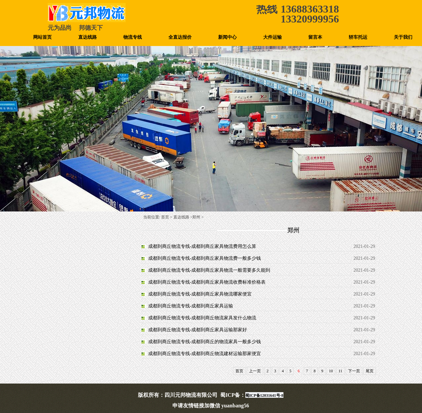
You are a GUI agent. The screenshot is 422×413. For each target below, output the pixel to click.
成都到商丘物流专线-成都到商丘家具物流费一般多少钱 (204, 258)
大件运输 (272, 37)
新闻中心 (227, 37)
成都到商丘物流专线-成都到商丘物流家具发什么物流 (202, 317)
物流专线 (132, 37)
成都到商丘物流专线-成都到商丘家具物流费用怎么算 (202, 246)
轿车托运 (358, 37)
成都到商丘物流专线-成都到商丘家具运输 (190, 305)
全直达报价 (180, 37)
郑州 (196, 217)
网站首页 (42, 37)
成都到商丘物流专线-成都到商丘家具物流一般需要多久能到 (209, 270)
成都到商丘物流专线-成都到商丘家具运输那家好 (197, 329)
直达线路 (87, 37)
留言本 (315, 37)
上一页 (255, 371)
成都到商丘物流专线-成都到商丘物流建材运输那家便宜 (204, 353)
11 (340, 371)
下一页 (354, 371)
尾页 (370, 371)
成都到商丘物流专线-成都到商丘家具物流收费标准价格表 (207, 282)
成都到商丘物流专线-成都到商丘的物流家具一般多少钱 (204, 341)
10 (331, 371)
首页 (165, 217)
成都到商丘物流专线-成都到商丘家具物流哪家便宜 (200, 294)
